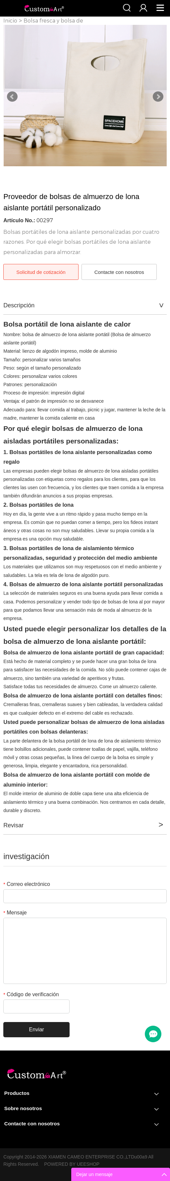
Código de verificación (31, 994)
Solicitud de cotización (40, 272)
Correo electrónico (26, 884)
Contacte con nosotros (119, 272)
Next (158, 96)
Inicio (10, 20)
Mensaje (15, 912)
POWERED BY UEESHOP (71, 1164)
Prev (12, 96)
